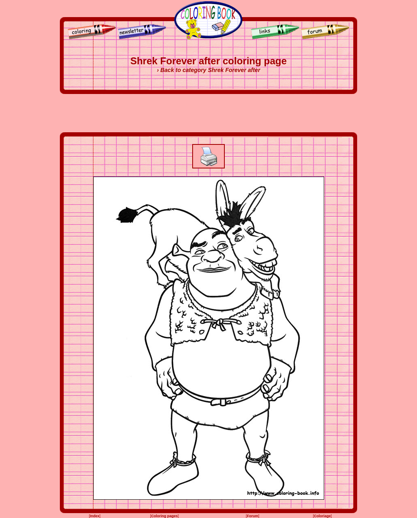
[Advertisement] (208, 113)
